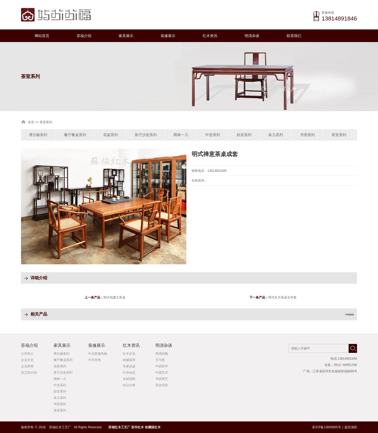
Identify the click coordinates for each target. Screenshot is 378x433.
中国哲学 (161, 366)
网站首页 (42, 36)
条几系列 (275, 135)
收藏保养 (129, 360)
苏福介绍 (84, 36)
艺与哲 (160, 360)
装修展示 (168, 36)
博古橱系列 (38, 135)
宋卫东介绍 (29, 372)
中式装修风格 (97, 353)
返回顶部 (350, 427)
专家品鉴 (129, 366)
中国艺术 (161, 372)
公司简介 (27, 353)
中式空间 (94, 360)
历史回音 (161, 385)
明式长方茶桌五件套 (282, 297)
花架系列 (110, 135)
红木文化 (129, 353)
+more (349, 314)
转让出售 (129, 385)
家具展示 (126, 36)
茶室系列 (339, 135)
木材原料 (129, 379)
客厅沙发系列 (146, 135)
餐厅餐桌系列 (75, 135)
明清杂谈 (252, 36)
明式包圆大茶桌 (114, 297)
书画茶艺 (161, 379)
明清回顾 (161, 353)
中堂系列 (212, 135)
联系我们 (294, 36)
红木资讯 (210, 36)
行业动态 (129, 372)
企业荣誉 (27, 366)
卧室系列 (244, 135)
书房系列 (307, 135)
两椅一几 (181, 135)
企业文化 (27, 360)
